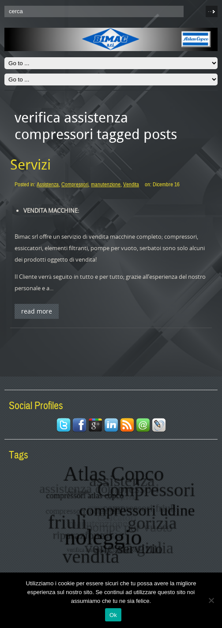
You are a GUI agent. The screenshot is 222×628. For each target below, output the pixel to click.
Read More (36, 311)
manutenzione (105, 184)
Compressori (74, 184)
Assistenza (48, 184)
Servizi (30, 164)
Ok (113, 615)
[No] (211, 600)
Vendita (131, 184)
